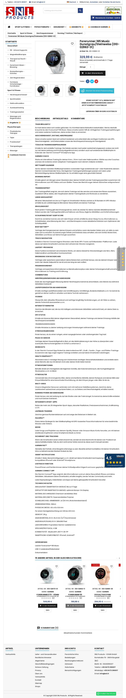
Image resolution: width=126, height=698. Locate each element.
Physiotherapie (41, 27)
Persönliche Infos (72, 654)
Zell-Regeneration (17, 78)
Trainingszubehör (17, 112)
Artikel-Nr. (84, 51)
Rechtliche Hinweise (43, 657)
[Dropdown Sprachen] (73, 2)
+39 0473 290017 (20, 2)
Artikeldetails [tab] (60, 118)
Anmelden (94, 2)
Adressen (69, 664)
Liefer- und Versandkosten (46, 654)
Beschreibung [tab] (42, 118)
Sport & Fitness (22, 27)
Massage (13, 150)
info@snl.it (41, 2)
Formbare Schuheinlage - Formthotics (16, 84)
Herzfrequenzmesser (18, 94)
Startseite (11, 41)
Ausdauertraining (17, 107)
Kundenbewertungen (119, 258)
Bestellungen (70, 657)
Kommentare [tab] (78, 118)
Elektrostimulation (17, 103)
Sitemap (38, 683)
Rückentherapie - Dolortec (17, 72)
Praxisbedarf (15, 142)
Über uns (38, 673)
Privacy (38, 670)
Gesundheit (58, 27)
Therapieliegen (16, 146)
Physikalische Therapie (15, 132)
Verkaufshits (10, 654)
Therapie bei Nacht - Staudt (18, 60)
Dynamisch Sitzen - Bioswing (17, 66)
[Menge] (90, 67)
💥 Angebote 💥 (76, 27)
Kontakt (38, 680)
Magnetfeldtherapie (18, 54)
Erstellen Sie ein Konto (111, 2)
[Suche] (63, 10)
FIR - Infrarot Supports (18, 50)
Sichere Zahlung (41, 667)
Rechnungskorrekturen (74, 661)
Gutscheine (69, 667)
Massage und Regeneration (15, 117)
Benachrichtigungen (73, 670)
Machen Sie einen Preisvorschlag (97, 90)
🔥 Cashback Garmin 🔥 (99, 27)
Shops (37, 686)
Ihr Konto (70, 648)
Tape (12, 137)
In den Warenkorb (92, 73)
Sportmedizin (15, 99)
